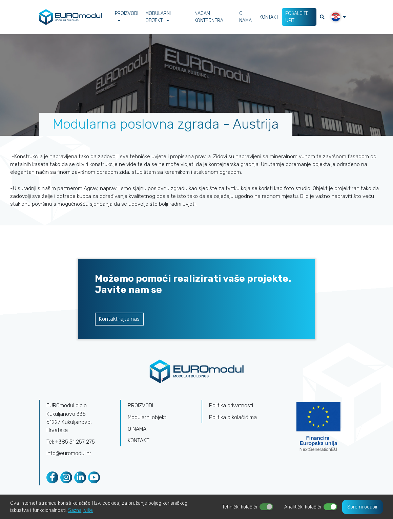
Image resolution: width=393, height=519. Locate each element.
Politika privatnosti (231, 407)
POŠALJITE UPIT (297, 17)
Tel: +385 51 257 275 (70, 443)
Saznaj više (80, 510)
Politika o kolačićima (233, 418)
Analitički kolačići (302, 507)
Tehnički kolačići (239, 507)
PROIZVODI (126, 17)
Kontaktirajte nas (119, 320)
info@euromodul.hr (68, 454)
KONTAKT (269, 17)
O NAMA (245, 17)
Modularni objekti (158, 17)
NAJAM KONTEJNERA (208, 17)
